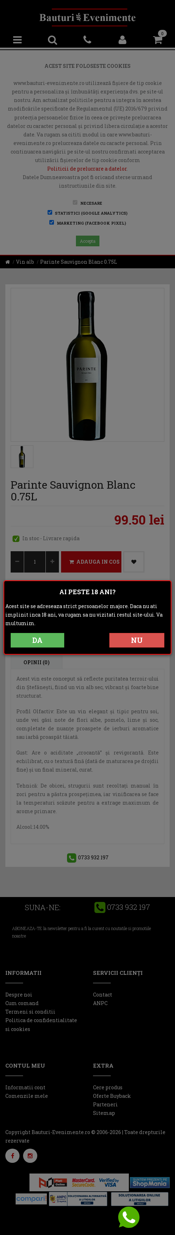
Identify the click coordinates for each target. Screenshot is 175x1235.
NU (137, 640)
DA (37, 640)
